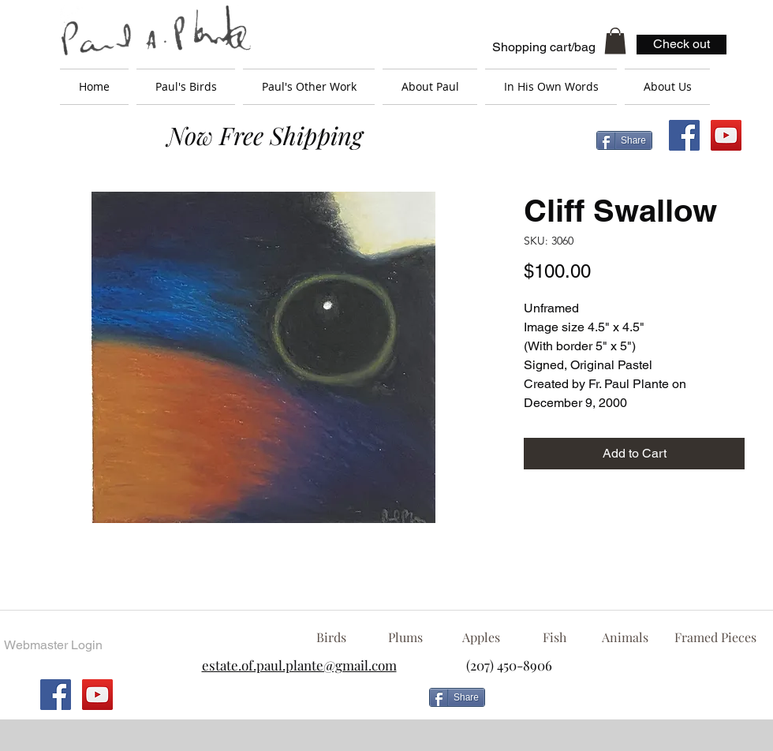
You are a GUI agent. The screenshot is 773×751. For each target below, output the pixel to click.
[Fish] (554, 637)
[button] (615, 41)
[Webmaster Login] (53, 645)
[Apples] (481, 637)
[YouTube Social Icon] (726, 135)
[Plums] (405, 637)
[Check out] (681, 44)
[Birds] (331, 637)
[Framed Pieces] (715, 637)
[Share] (624, 140)
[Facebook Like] (619, 703)
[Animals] (624, 637)
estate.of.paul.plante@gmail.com (299, 665)
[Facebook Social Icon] (684, 135)
